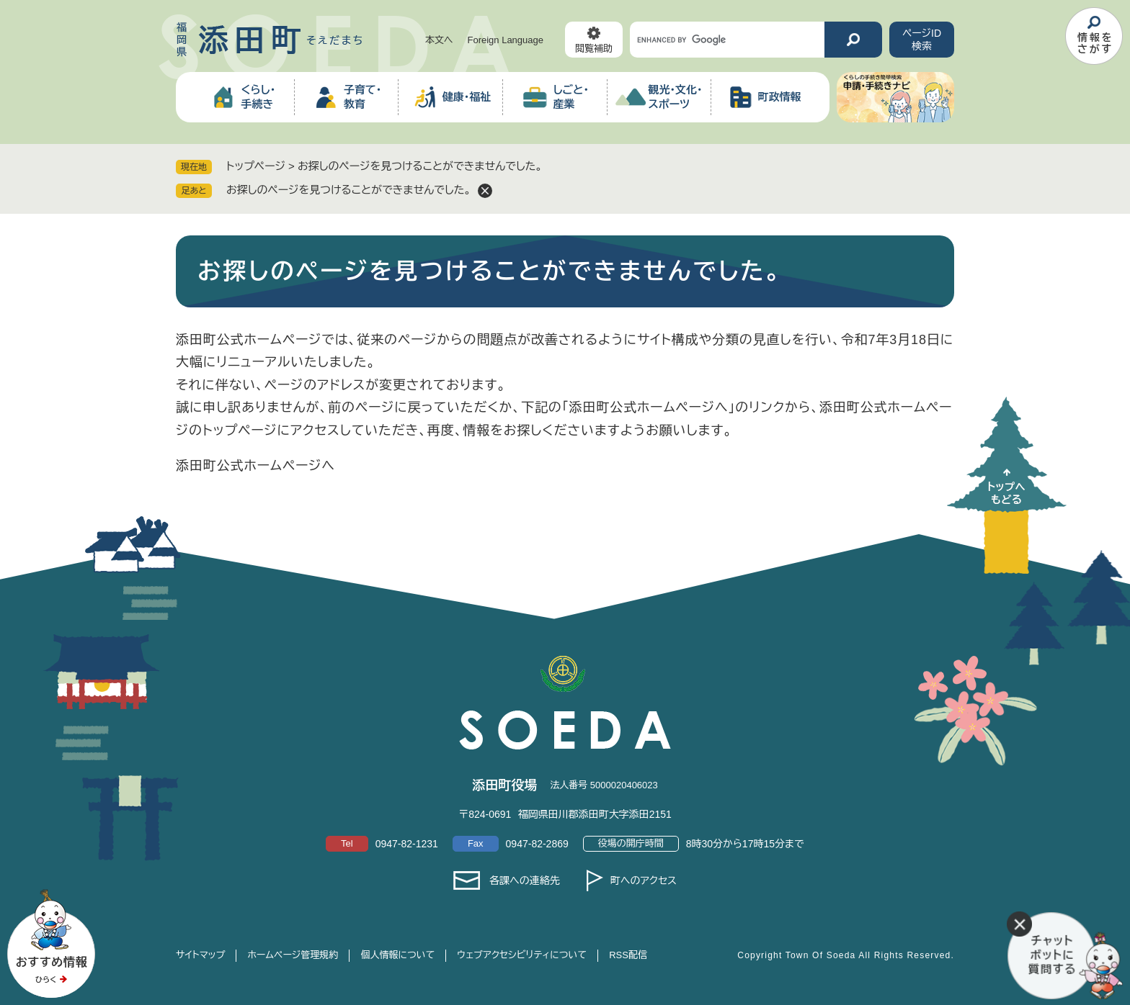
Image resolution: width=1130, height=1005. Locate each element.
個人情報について (397, 955)
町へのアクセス (643, 880)
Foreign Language (505, 40)
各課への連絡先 (524, 880)
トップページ (255, 166)
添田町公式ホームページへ (255, 466)
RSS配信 (628, 955)
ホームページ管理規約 (292, 955)
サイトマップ (200, 955)
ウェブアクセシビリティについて (522, 955)
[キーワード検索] (727, 40)
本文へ (439, 40)
